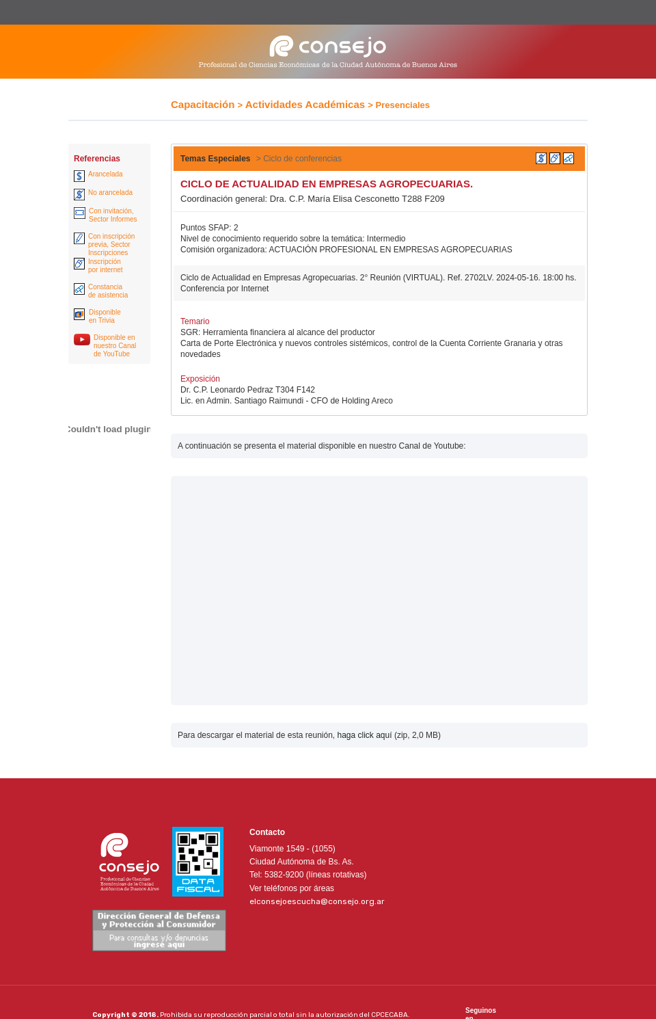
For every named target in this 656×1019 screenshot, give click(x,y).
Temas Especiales (215, 158)
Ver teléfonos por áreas (291, 888)
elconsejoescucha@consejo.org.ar (317, 901)
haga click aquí (364, 735)
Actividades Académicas (305, 104)
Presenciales (403, 105)
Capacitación (202, 104)
